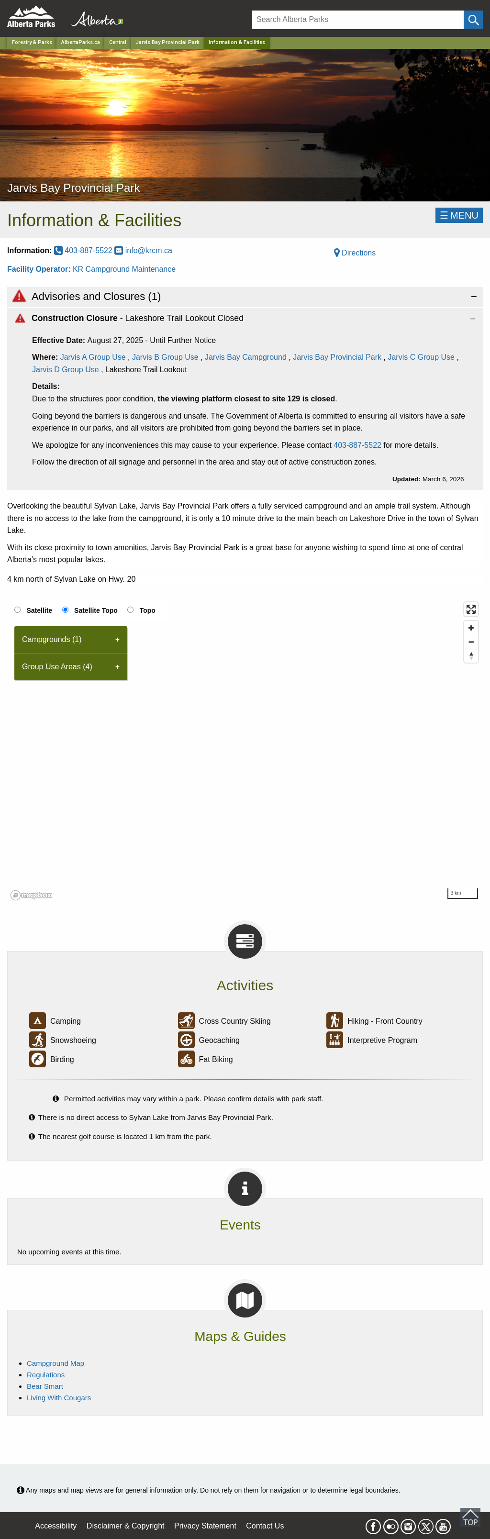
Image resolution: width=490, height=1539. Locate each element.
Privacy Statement (205, 1526)
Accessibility (56, 1526)
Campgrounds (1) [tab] (52, 639)
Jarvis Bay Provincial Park (167, 42)
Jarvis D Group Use (65, 369)
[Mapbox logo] (31, 895)
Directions (355, 253)
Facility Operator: (40, 269)
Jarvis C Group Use (421, 357)
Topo (148, 610)
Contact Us (265, 1526)
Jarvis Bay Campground (246, 357)
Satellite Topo (96, 610)
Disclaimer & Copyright (126, 1526)
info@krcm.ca (143, 250)
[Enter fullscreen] (471, 609)
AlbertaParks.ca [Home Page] (80, 42)
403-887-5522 (84, 250)
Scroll (470, 1517)
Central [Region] (117, 42)
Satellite (39, 610)
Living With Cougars (59, 1398)
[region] (245, 751)
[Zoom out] (471, 642)
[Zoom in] (471, 628)
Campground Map (55, 1363)
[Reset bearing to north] (471, 656)
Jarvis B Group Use (165, 357)
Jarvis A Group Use (93, 357)
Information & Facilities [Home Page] (237, 42)
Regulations (46, 1375)
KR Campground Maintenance (124, 269)
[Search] (358, 20)
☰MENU (459, 215)
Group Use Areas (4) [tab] (57, 667)
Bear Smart (45, 1386)
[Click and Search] (473, 20)
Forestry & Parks (32, 42)
